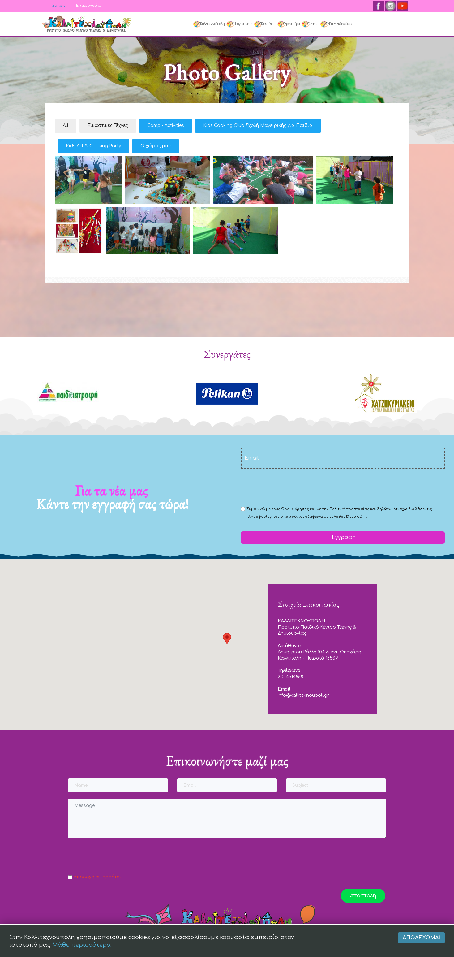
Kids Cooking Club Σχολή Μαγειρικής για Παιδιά (258, 125)
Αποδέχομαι (421, 940)
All (65, 125)
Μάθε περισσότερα (81, 948)
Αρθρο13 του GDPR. (350, 516)
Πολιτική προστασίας (349, 509)
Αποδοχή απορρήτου (98, 877)
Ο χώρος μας (155, 146)
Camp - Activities (165, 125)
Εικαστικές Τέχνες (108, 125)
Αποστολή (363, 896)
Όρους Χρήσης (295, 509)
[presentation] (288, 487)
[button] (227, 638)
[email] (343, 458)
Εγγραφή (343, 537)
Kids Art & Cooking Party (93, 146)
